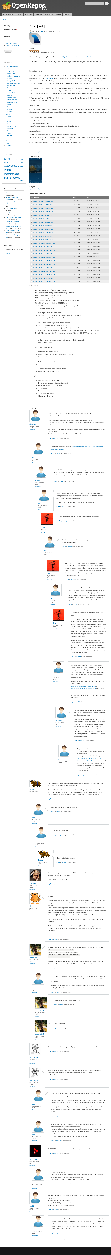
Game (9, 117)
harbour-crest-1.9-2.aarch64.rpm (43, 222)
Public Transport (12, 99)
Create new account (11, 43)
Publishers (28, 14)
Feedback (67, 14)
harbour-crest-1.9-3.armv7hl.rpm (43, 239)
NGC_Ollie (33, 1159)
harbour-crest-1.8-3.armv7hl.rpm (43, 208)
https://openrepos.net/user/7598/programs (83, 686)
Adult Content (11, 73)
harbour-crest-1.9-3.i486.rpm (42, 236)
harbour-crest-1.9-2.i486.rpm (42, 225)
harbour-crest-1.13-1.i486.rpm (43, 278)
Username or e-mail (10, 29)
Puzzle (9, 131)
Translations (9, 141)
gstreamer (13, 162)
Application (10, 71)
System (9, 107)
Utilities (9, 111)
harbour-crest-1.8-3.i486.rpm (42, 204)
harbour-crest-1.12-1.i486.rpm (43, 267)
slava (43, 527)
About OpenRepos (9, 14)
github (40, 152)
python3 (16, 178)
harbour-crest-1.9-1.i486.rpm (42, 215)
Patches (9, 95)
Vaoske (8, 253)
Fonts (7, 143)
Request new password (12, 45)
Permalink (32, 429)
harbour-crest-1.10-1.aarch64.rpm (44, 243)
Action (9, 119)
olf (30, 906)
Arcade (9, 124)
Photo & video (11, 97)
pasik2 (31, 1206)
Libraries (8, 145)
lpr (54, 675)
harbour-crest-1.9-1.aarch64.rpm (43, 211)
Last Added (38, 14)
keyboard (11, 165)
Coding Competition (12, 66)
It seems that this (11, 208)
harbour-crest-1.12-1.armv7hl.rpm (44, 271)
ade (42, 31)
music (20, 166)
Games (8, 114)
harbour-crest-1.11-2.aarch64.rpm (44, 257)
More (22, 181)
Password (7, 36)
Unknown (10, 109)
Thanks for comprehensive (13, 193)
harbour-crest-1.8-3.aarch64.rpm (43, 201)
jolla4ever (32, 883)
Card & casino (11, 126)
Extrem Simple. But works (13, 217)
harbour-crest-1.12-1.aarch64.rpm (44, 264)
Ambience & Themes (13, 76)
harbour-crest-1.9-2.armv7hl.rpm (43, 229)
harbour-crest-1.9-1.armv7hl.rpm (43, 218)
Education (10, 128)
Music (9, 88)
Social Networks (12, 102)
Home (4, 19)
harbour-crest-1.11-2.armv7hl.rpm (44, 261)
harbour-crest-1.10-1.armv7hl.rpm (44, 250)
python (8, 177)
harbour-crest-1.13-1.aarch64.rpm (44, 281)
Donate (58, 14)
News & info (11, 92)
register (95, 403)
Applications (9, 69)
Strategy (9, 135)
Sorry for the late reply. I (13, 221)
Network (9, 90)
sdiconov (59, 721)
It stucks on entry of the (13, 213)
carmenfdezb (33, 958)
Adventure (10, 121)
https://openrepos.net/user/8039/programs (83, 688)
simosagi (32, 424)
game (6, 162)
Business (9, 78)
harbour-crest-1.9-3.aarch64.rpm (43, 232)
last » (77, 1240)
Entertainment (11, 85)
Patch (7, 169)
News (20, 14)
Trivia (9, 138)
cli (22, 159)
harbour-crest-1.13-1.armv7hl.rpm (44, 275)
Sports (9, 104)
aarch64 (8, 158)
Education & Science (13, 83)
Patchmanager (11, 173)
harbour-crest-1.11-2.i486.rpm (43, 253)
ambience (17, 159)
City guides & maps (13, 81)
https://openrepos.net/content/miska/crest (76, 57)
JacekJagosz (33, 1057)
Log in (89, 403)
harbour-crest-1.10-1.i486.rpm (43, 247)
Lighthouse (49, 78)
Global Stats (49, 14)
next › (71, 1240)
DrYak (31, 789)
